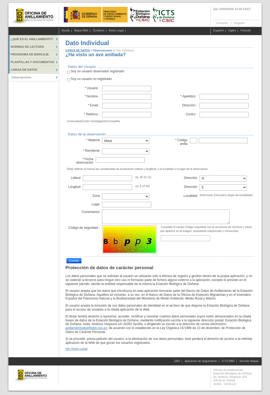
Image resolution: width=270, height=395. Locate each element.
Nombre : (92, 96)
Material (93, 140)
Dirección (190, 178)
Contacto (98, 30)
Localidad (190, 196)
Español (218, 30)
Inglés (232, 30)
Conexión (222, 22)
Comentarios (90, 212)
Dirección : (189, 105)
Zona (96, 196)
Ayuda (66, 30)
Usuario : (92, 88)
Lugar (95, 204)
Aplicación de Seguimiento (201, 361)
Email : (94, 105)
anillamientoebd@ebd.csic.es (86, 328)
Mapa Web (81, 30)
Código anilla (181, 141)
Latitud (75, 178)
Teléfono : (92, 114)
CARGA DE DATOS (77, 50)
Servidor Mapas (249, 361)
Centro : (191, 114)
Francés (245, 30)
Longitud (74, 187)
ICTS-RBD (228, 361)
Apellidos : (188, 96)
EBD (177, 361)
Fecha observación (84, 160)
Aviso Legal (116, 30)
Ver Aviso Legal (76, 349)
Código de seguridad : (84, 228)
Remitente (91, 151)
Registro (239, 22)
